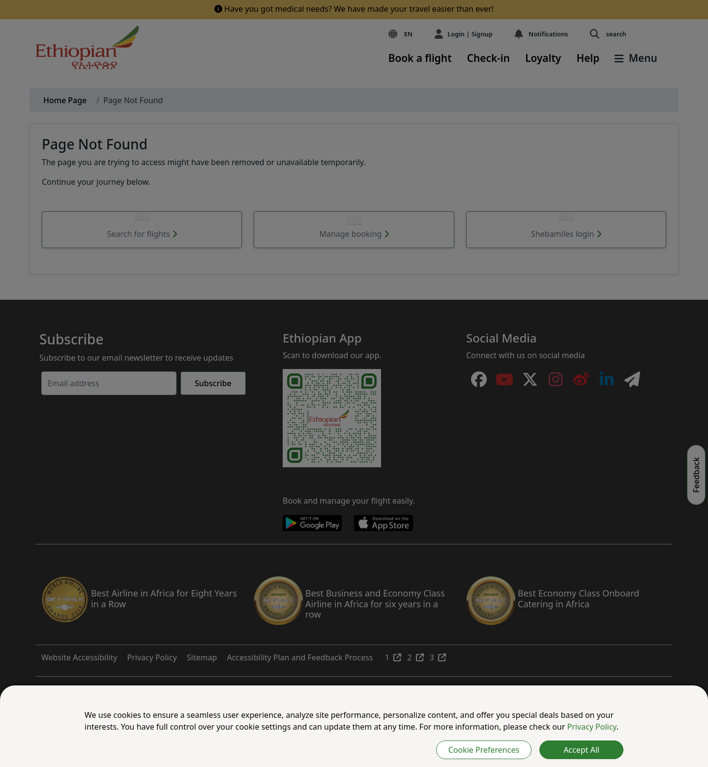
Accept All (581, 749)
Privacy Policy (592, 726)
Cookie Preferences (483, 749)
